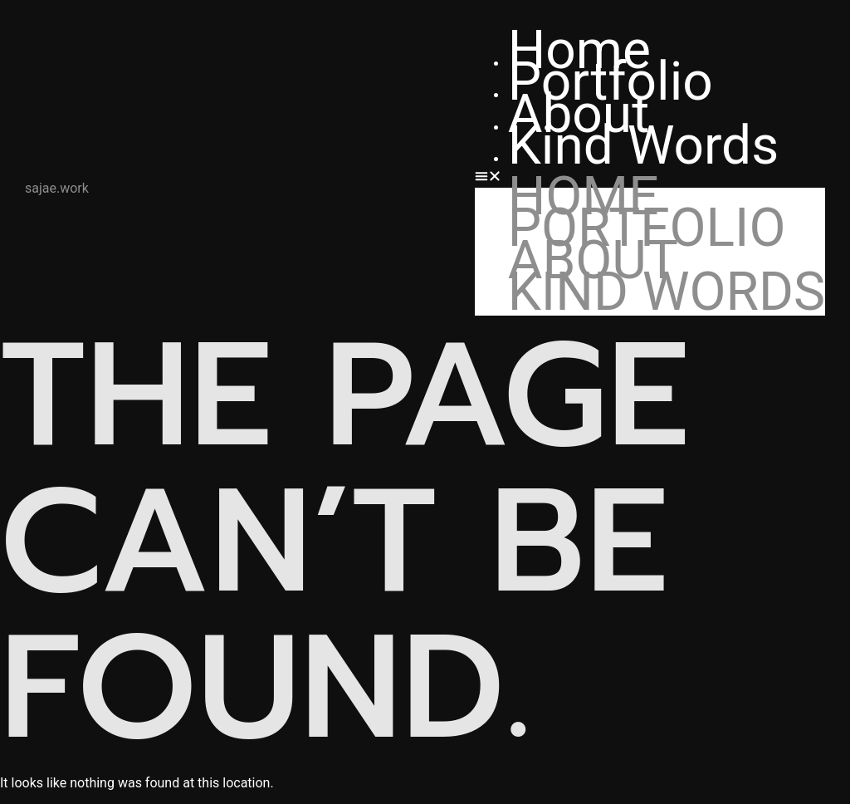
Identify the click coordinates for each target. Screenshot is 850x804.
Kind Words (643, 146)
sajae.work (57, 188)
